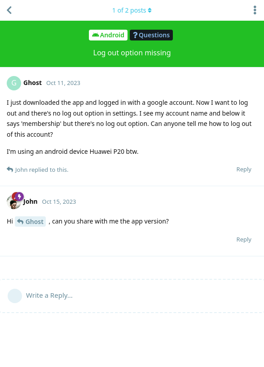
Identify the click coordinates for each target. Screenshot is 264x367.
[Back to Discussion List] (9, 10)
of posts (132, 10)
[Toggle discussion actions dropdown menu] (255, 10)
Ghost (35, 221)
